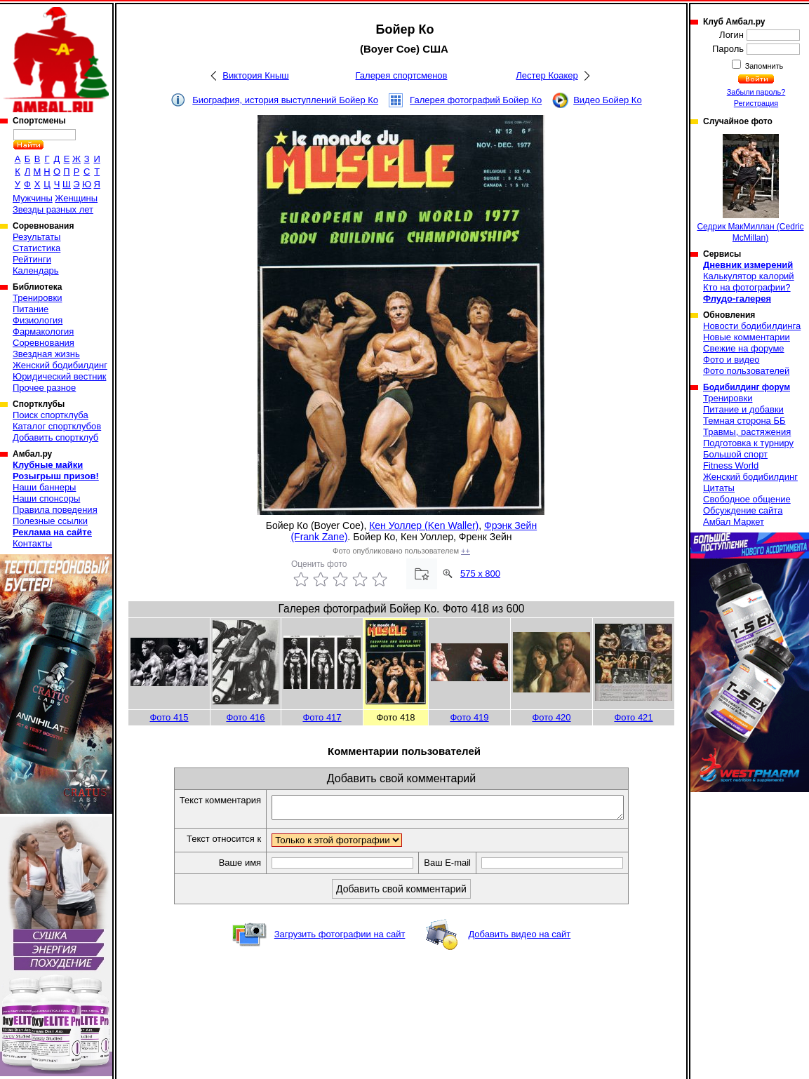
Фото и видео (731, 359)
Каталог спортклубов (57, 426)
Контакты (32, 543)
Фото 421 (633, 717)
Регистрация (756, 103)
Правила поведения (55, 509)
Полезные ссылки (50, 521)
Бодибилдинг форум (746, 387)
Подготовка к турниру (748, 443)
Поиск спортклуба (50, 415)
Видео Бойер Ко (607, 100)
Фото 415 (168, 717)
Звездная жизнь (46, 354)
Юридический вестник (59, 376)
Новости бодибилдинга (752, 326)
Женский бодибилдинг (60, 365)
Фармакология (43, 331)
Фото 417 (321, 717)
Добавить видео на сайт (519, 938)
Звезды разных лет (53, 209)
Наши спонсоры (46, 498)
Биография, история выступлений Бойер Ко (285, 100)
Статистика (36, 248)
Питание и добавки (743, 409)
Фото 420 (551, 717)
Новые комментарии (746, 337)
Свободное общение (747, 499)
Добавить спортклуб (55, 437)
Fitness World (730, 465)
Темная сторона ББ (744, 420)
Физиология (37, 320)
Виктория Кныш (255, 75)
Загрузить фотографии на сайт (340, 938)
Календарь (36, 270)
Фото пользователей (746, 371)
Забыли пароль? (756, 92)
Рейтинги (32, 259)
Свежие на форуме (743, 348)
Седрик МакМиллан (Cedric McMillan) (750, 188)
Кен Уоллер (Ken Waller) (424, 525)
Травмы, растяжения (747, 432)
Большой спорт (735, 454)
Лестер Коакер (546, 75)
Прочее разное (44, 387)
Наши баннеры (44, 487)
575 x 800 (480, 573)
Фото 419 (469, 717)
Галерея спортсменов (402, 75)
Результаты (36, 237)
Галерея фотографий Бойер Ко (476, 100)
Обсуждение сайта (742, 510)
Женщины (76, 198)
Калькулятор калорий (748, 276)
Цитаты (719, 488)
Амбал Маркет (733, 521)
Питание (30, 309)
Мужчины (33, 198)
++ (465, 551)
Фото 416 (245, 717)
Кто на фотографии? (747, 287)
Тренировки (37, 298)
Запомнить (763, 66)
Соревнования (43, 342)
